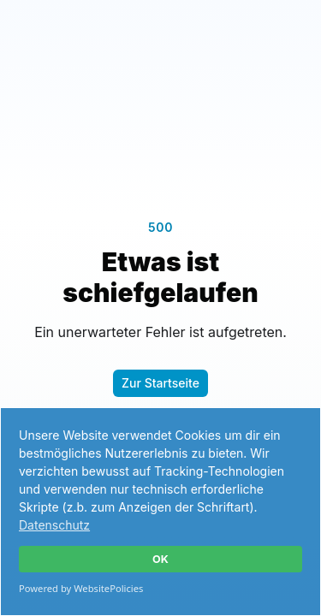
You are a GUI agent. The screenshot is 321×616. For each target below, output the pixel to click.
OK (160, 559)
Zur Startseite (160, 383)
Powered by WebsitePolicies (81, 588)
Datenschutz (54, 525)
